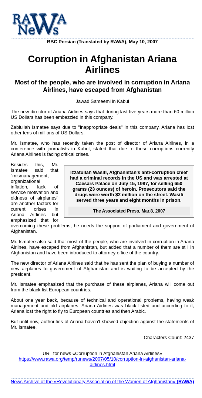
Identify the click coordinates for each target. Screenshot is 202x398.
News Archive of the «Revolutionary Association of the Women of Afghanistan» (102, 381)
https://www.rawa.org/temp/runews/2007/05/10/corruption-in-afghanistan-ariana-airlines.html (102, 361)
